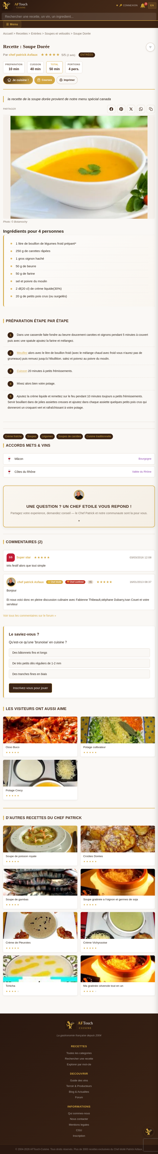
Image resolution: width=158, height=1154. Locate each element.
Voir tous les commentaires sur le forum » (29, 615)
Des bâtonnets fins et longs (29, 652)
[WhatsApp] (141, 109)
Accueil (8, 33)
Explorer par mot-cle (79, 1064)
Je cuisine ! (18, 80)
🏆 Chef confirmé (75, 582)
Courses (44, 79)
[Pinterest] (121, 109)
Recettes (22, 33)
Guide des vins (79, 1080)
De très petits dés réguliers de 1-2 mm (36, 663)
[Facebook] (111, 109)
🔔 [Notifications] (143, 5)
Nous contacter (79, 1118)
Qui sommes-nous (79, 1113)
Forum (79, 1097)
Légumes (47, 436)
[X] (131, 109)
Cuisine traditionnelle (99, 436)
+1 (90, 582)
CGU (79, 1130)
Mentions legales (79, 1124)
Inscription (79, 1135)
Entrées (36, 33)
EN (152, 5)
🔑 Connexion (128, 5)
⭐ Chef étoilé (54, 582)
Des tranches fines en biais (29, 674)
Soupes (31, 436)
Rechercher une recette (79, 1058)
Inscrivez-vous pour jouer (30, 688)
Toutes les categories (79, 1053)
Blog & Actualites (79, 1091)
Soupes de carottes (69, 436)
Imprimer (67, 79)
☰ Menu (12, 24)
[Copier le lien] (151, 109)
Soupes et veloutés (57, 33)
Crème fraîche (13, 436)
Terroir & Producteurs (79, 1086)
